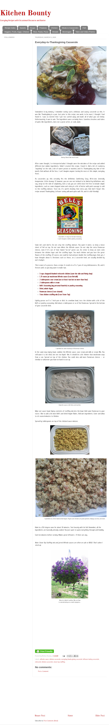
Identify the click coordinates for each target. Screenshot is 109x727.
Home (70, 715)
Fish (84, 28)
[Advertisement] (69, 695)
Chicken (54, 28)
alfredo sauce (44, 659)
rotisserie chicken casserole (44, 662)
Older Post (100, 715)
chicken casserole (55, 659)
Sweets (23, 28)
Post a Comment (43, 671)
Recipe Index (10, 28)
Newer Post (40, 715)
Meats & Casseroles (70, 28)
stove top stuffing (59, 662)
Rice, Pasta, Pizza (40, 32)
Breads (55, 32)
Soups (32, 28)
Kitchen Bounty (25, 13)
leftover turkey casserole (91, 659)
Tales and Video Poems (85, 32)
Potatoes (43, 28)
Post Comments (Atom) (51, 721)
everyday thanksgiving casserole (71, 659)
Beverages (66, 32)
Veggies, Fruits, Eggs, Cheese (16, 32)
